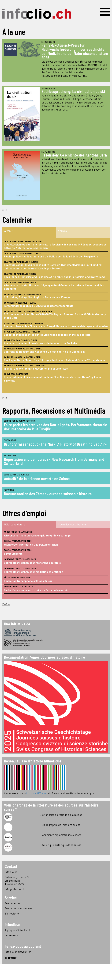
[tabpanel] (56, 316)
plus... (6, 398)
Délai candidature (14, 524)
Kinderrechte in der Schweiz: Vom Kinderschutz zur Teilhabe (40, 343)
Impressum (11, 935)
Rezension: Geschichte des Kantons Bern (74, 155)
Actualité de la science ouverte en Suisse (37, 478)
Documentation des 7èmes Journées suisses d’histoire (48, 493)
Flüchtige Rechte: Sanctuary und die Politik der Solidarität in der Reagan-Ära (51, 256)
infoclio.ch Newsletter (18, 951)
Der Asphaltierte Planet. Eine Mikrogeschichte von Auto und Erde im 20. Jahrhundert (55, 360)
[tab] (29, 232)
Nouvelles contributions (72, 524)
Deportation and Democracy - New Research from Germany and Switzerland (54, 461)
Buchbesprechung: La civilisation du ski (73, 91)
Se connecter (12, 903)
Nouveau (63, 231)
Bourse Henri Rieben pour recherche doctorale (32, 562)
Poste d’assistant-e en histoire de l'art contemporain (36, 590)
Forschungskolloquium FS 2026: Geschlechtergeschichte (38, 305)
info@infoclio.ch (14, 889)
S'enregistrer (12, 913)
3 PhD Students (13, 553)
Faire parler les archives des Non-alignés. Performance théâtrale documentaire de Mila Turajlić (55, 426)
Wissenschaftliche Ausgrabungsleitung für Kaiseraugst (37, 535)
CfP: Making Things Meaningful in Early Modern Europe (37, 297)
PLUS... (6, 210)
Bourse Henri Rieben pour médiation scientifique (33, 572)
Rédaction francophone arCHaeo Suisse (28, 581)
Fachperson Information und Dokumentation (31, 544)
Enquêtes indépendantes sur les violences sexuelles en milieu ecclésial (47, 334)
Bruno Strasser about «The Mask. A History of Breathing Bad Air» (55, 444)
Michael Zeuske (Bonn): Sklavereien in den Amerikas (36, 368)
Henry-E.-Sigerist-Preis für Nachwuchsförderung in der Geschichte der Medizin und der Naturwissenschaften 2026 (74, 51)
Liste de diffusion (36, 793)
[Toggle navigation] (105, 12)
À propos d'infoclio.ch (18, 930)
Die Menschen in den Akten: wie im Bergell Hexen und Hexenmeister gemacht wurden (56, 326)
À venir (8, 231)
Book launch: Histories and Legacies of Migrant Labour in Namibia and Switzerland (54, 277)
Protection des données (19, 908)
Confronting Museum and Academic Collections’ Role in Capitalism (44, 351)
